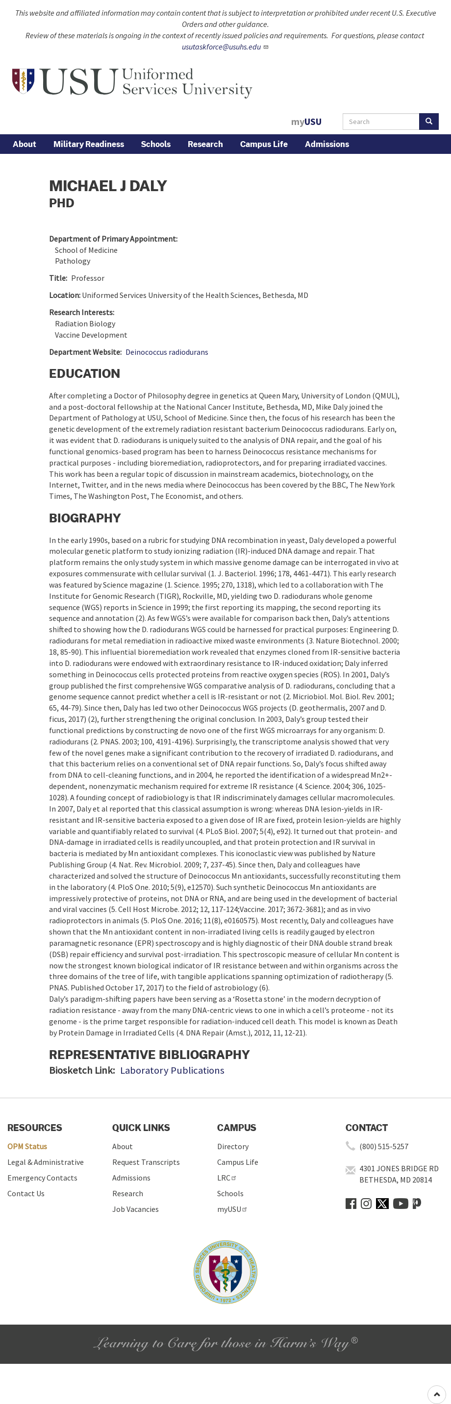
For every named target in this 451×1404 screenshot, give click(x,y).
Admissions (327, 144)
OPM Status (27, 1146)
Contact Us (26, 1193)
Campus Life (264, 144)
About (24, 144)
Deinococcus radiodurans (166, 352)
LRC (227, 1177)
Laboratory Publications (172, 1070)
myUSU (232, 1209)
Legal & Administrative (45, 1162)
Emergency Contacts (42, 1177)
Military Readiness (88, 144)
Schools (156, 144)
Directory (233, 1146)
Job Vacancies (135, 1209)
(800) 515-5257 (383, 1146)
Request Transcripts (146, 1162)
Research (205, 144)
